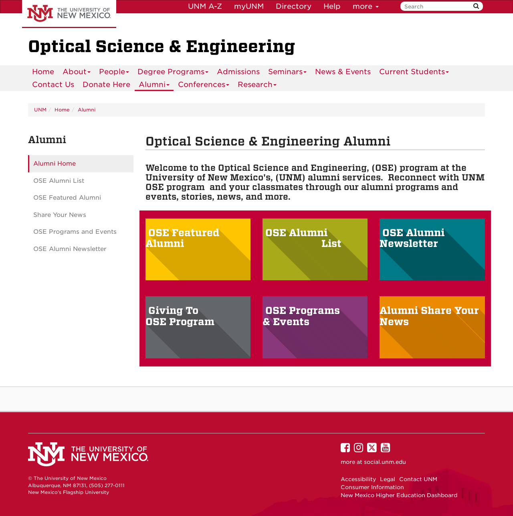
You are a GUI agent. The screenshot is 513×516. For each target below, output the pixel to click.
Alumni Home (54, 163)
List (331, 243)
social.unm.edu (385, 462)
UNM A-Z (205, 6)
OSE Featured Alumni (182, 238)
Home (43, 71)
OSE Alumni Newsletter (412, 238)
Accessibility (358, 479)
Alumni (154, 85)
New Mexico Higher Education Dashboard (399, 495)
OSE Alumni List (58, 180)
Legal (387, 479)
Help (332, 6)
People (114, 72)
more (366, 6)
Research (257, 85)
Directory (293, 6)
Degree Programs (173, 72)
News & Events (343, 71)
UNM (40, 110)
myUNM (249, 6)
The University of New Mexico (69, 14)
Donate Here (106, 84)
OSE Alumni (297, 233)
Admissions (238, 71)
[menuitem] (43, 71)
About (77, 72)
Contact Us (53, 84)
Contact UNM (418, 479)
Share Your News (59, 215)
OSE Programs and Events (75, 231)
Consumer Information (372, 487)
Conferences (204, 85)
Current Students (414, 72)
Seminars (287, 72)
